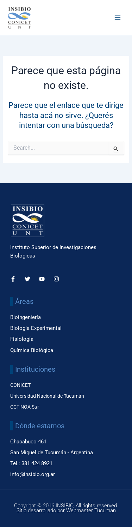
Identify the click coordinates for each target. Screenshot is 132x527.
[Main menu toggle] (117, 17)
